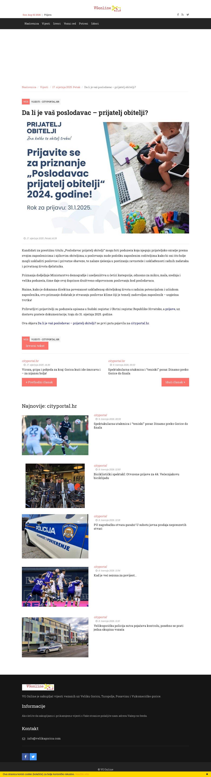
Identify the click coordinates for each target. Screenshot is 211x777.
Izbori (95, 23)
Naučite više (82, 774)
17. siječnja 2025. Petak (66, 87)
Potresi (83, 23)
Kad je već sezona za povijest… (115, 575)
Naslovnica (32, 23)
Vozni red (70, 23)
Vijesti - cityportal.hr (45, 101)
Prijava (47, 14)
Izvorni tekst (35, 346)
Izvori (57, 23)
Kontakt (59, 14)
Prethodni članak (39, 382)
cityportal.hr (140, 323)
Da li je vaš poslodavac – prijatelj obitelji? (67, 323)
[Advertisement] (105, 56)
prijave (170, 309)
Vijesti (46, 23)
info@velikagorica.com (44, 738)
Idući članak (175, 382)
